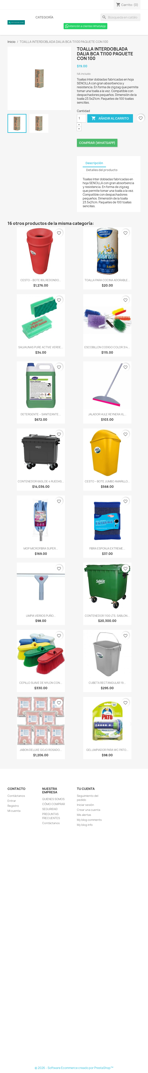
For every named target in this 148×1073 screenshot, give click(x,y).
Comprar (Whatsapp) (97, 143)
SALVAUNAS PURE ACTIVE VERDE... (40, 347)
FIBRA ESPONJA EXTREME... (107, 548)
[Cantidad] (81, 118)
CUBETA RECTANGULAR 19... (107, 683)
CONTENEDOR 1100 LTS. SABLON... (107, 616)
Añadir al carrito (110, 118)
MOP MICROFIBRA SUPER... (41, 548)
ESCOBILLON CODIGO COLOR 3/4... (107, 347)
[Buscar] (120, 17)
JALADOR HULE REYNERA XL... (107, 414)
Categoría (44, 17)
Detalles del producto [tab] (102, 170)
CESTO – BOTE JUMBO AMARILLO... (107, 481)
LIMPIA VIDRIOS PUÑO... (41, 616)
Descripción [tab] (94, 163)
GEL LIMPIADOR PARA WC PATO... (107, 750)
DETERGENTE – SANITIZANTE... (41, 414)
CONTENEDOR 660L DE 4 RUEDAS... (41, 481)
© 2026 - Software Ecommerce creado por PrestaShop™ (74, 1068)
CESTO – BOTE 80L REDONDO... (40, 280)
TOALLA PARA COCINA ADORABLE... (107, 280)
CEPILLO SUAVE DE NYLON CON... (40, 683)
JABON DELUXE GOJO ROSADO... (41, 750)
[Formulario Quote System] (74, 946)
